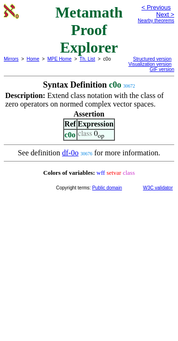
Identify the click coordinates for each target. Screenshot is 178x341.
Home (33, 59)
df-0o (70, 153)
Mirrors (11, 59)
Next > (165, 14)
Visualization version (149, 64)
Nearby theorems (156, 20)
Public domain (107, 187)
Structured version (152, 59)
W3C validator (158, 187)
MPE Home (59, 59)
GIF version (162, 69)
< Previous (156, 7)
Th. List (87, 59)
